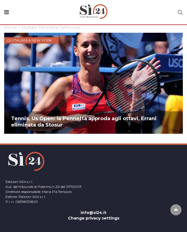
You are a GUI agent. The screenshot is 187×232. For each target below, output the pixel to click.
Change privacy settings (93, 218)
